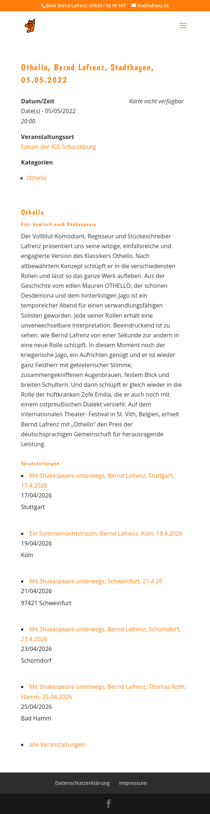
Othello (37, 178)
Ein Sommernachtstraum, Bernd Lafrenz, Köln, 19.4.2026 (105, 533)
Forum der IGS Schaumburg (58, 147)
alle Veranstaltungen (57, 744)
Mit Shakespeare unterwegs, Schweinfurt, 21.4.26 (95, 581)
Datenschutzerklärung (82, 782)
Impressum (133, 782)
